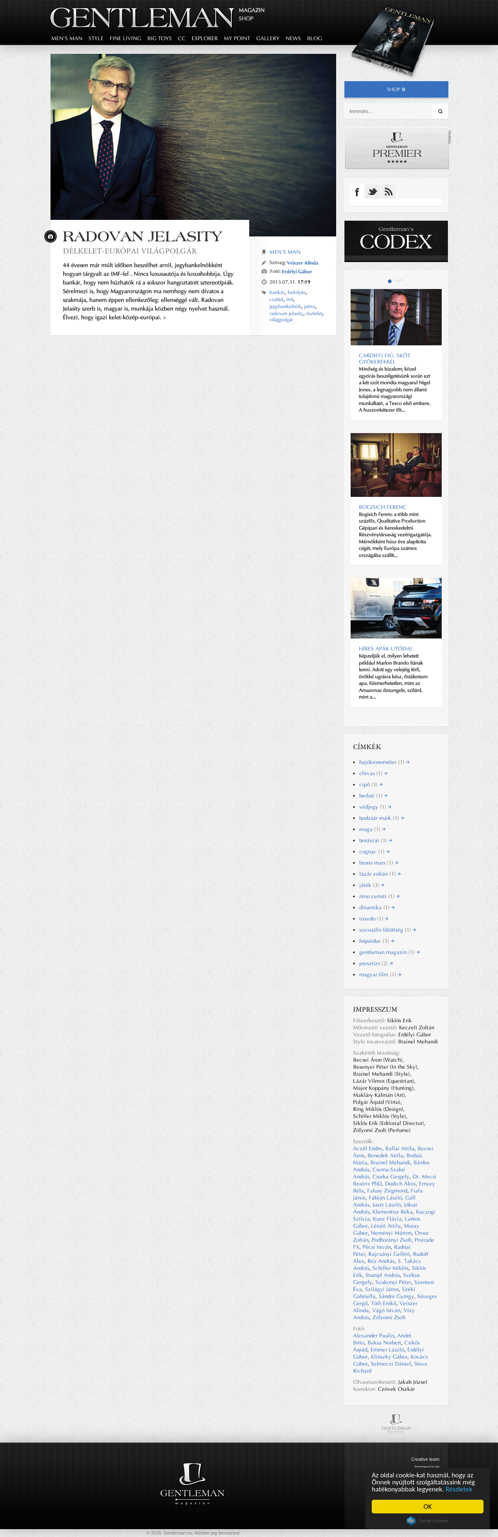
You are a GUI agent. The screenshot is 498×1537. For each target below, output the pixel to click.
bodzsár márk (381, 818)
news (293, 38)
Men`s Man (285, 252)
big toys (159, 38)
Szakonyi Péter (393, 1282)
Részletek (459, 1489)
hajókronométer (384, 762)
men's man (66, 38)
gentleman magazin (389, 952)
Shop (246, 18)
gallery (267, 38)
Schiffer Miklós (391, 1268)
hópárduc (376, 941)
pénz (309, 306)
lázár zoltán (380, 874)
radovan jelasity (286, 313)
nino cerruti (379, 896)
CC (181, 38)
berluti (373, 796)
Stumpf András (383, 1275)
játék (371, 885)
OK (427, 1506)
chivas (373, 773)
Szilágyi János (382, 1289)
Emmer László (387, 1350)
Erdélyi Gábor (297, 271)
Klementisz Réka (393, 1212)
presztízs (376, 963)
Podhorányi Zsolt (391, 1240)
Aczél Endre (367, 1148)
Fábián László (385, 1198)
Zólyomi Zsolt (389, 1317)
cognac (374, 851)
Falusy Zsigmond (387, 1191)
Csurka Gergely (391, 1176)
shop (396, 89)
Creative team (425, 1459)
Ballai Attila (399, 1148)
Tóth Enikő (383, 1303)
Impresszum (427, 1467)
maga (372, 829)
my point (237, 38)
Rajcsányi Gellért (389, 1254)
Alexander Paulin (373, 1335)
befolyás (297, 292)
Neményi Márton (391, 1233)
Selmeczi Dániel (391, 1364)
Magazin (252, 10)
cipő (371, 784)
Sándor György (396, 1296)
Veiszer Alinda (302, 263)
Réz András (381, 1261)
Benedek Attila (385, 1155)
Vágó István (386, 1310)
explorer (205, 38)
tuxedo (373, 918)
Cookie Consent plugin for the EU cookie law (427, 1520)
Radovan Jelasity (142, 236)
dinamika (377, 907)
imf (289, 299)
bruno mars (378, 863)
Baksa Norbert (384, 1342)
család (276, 299)
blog (314, 38)
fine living (125, 38)
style (96, 38)
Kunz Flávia (387, 1219)
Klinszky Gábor (389, 1357)
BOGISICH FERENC (383, 507)
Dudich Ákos (400, 1183)
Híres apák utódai (385, 649)
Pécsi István (377, 1247)
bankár (276, 292)
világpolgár (281, 320)
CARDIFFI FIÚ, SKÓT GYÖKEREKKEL (384, 358)
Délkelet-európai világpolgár (130, 250)
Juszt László (387, 1205)
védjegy (375, 807)
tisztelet (314, 313)
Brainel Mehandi (390, 1162)
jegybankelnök (285, 306)
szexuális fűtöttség (387, 930)
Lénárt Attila (386, 1226)
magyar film (380, 974)
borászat (375, 840)
